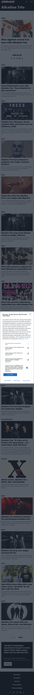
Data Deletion (7, 380)
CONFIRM (10, 374)
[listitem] (17, 344)
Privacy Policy (26, 380)
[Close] (30, 314)
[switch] (27, 348)
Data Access (17, 380)
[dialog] (17, 347)
